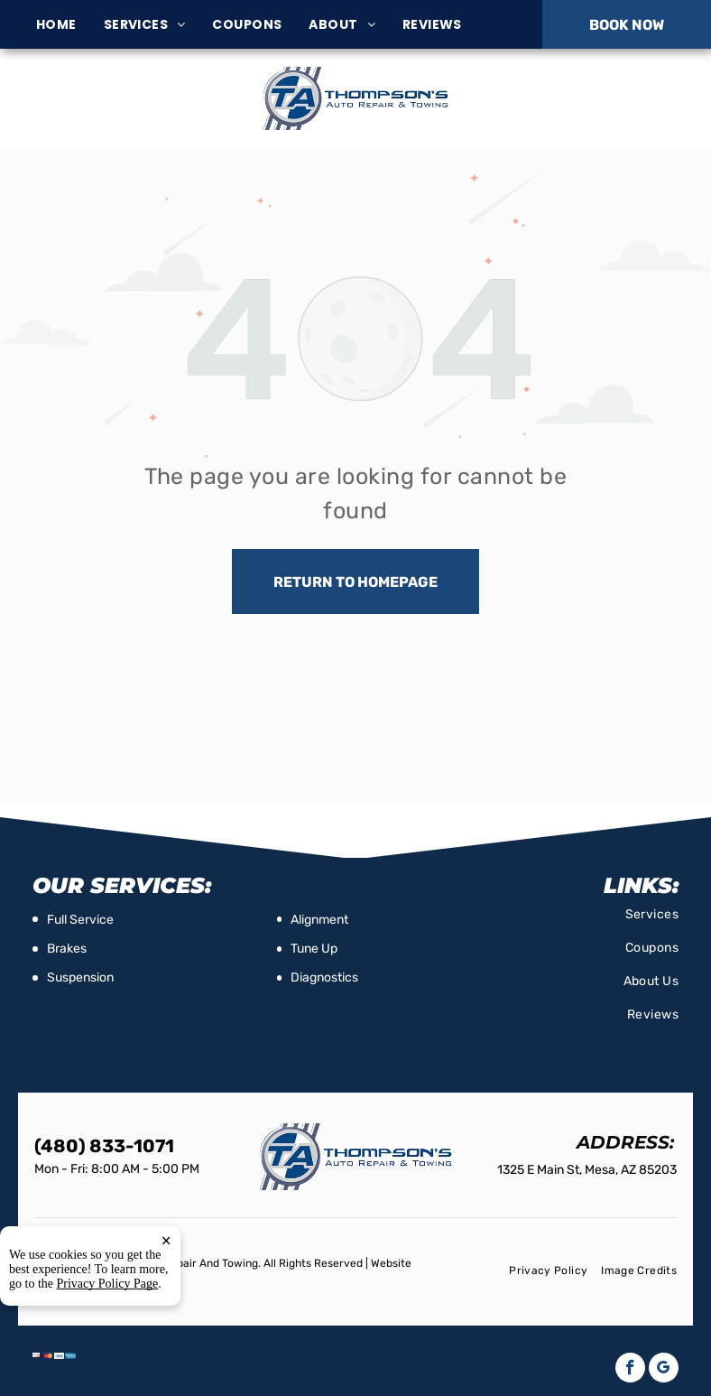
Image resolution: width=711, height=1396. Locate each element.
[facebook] (630, 1370)
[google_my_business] (664, 1370)
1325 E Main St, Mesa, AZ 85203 (118, 107)
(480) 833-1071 (590, 98)
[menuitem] (70, 25)
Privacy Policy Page (108, 1283)
